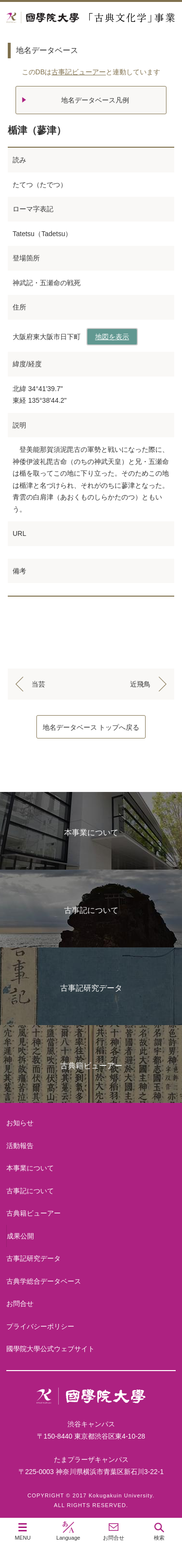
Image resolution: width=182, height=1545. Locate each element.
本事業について (91, 832)
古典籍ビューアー (91, 1066)
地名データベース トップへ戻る (91, 727)
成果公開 (20, 1236)
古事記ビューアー (78, 72)
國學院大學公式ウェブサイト (50, 1349)
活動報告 (19, 1146)
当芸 (38, 684)
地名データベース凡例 (95, 100)
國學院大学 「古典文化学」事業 (91, 18)
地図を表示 (112, 337)
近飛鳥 (140, 684)
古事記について (91, 910)
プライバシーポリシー (40, 1326)
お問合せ (19, 1303)
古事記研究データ (91, 988)
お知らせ (19, 1123)
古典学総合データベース (43, 1281)
